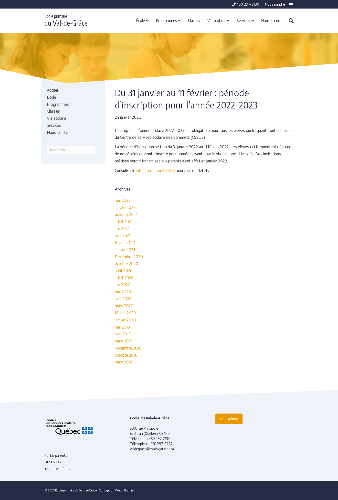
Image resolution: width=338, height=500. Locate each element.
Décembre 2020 (129, 256)
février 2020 (125, 312)
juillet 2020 (124, 277)
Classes (194, 20)
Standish (129, 490)
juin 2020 (122, 284)
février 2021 (125, 242)
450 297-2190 (245, 4)
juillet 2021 (124, 221)
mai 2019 (122, 327)
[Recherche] (289, 20)
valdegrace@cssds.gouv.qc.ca (152, 449)
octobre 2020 (126, 263)
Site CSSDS (52, 462)
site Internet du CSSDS (155, 170)
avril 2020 (123, 298)
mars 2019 (123, 341)
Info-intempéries (57, 469)
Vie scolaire (216, 20)
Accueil (53, 90)
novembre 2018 (128, 348)
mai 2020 (123, 291)
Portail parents (55, 455)
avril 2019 (123, 333)
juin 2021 (122, 228)
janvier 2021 (125, 249)
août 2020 (124, 270)
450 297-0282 (161, 444)
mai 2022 (123, 200)
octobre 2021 (126, 214)
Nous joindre (275, 4)
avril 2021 (123, 235)
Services (243, 20)
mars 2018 (124, 362)
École (140, 20)
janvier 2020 (125, 320)
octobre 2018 (126, 355)
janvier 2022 (125, 207)
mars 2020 (124, 305)
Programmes (166, 20)
